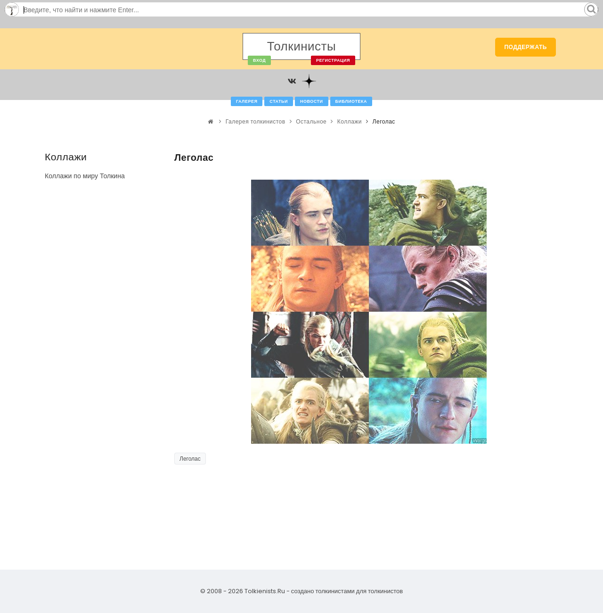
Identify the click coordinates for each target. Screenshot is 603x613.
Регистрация (333, 60)
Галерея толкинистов (255, 121)
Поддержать (525, 47)
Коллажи (349, 121)
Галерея (246, 101)
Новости (311, 101)
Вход (259, 60)
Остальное (311, 121)
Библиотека (351, 101)
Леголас (190, 459)
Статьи (278, 101)
